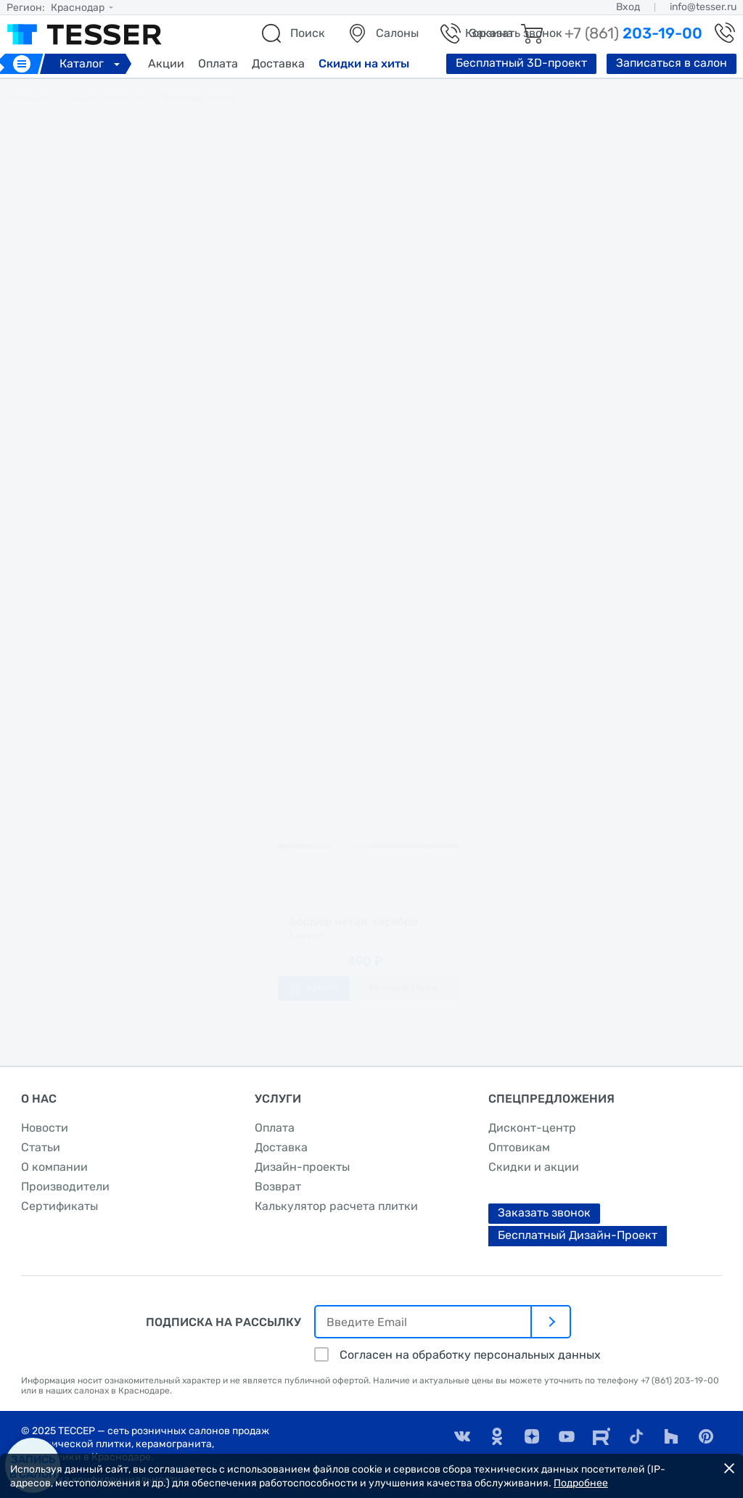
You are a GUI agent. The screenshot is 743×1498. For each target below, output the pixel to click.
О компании (54, 1167)
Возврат (278, 1186)
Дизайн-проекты (302, 1167)
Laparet (343, 573)
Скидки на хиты (364, 63)
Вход (628, 7)
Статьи (40, 1147)
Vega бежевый (362, 599)
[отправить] (551, 1321)
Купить (312, 1010)
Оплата (218, 63)
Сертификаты (59, 1206)
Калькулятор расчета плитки (336, 1206)
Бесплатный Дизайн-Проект (577, 1235)
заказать (371, 680)
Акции (166, 63)
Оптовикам (519, 1147)
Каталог (91, 63)
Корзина (489, 33)
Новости (44, 1128)
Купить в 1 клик (412, 1010)
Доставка (278, 63)
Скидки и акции (533, 1167)
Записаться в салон (671, 63)
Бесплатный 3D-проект (521, 63)
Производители (65, 1186)
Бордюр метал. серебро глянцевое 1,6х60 (350, 929)
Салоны (397, 33)
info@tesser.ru (703, 7)
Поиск (307, 33)
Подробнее (581, 1483)
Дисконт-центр (532, 1128)
